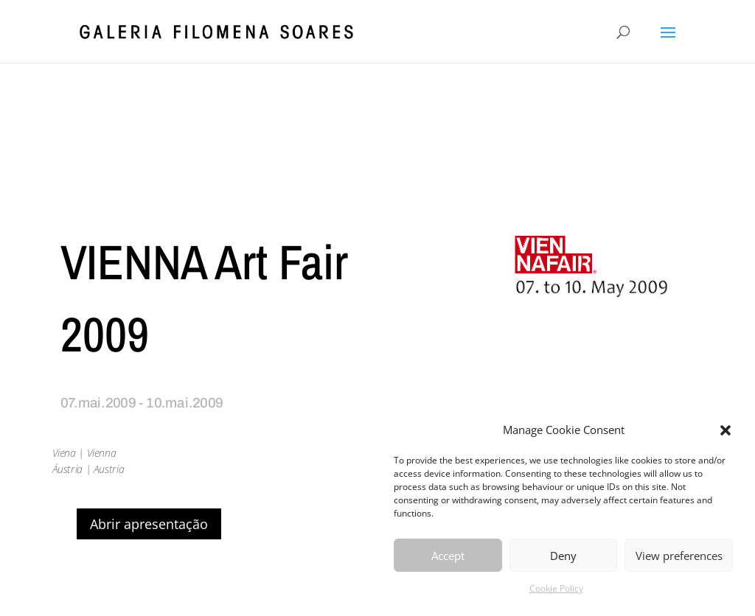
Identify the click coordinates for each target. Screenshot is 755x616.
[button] (725, 430)
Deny (563, 555)
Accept (448, 555)
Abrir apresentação (149, 524)
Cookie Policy (556, 588)
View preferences (679, 555)
